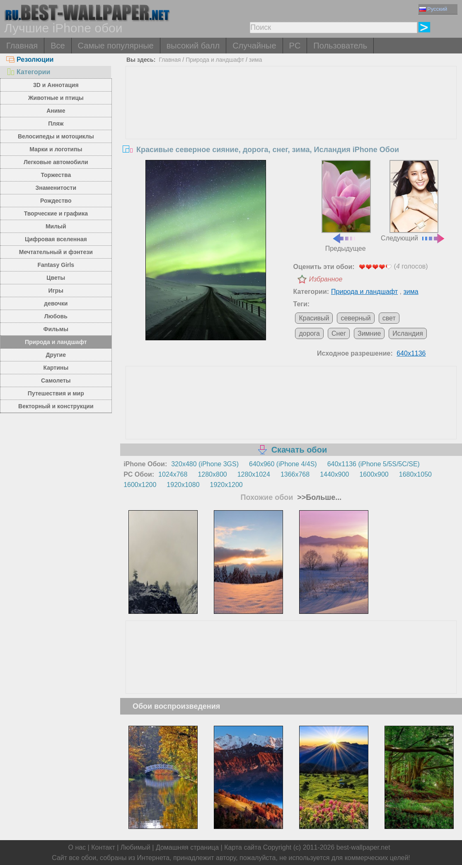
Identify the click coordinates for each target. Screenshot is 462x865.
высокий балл (193, 45)
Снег (338, 333)
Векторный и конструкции (56, 406)
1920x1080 (183, 484)
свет (389, 318)
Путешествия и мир (56, 393)
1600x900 (373, 474)
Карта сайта (242, 847)
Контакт (103, 847)
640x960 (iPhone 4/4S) (283, 464)
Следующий (413, 201)
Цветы (55, 277)
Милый (56, 226)
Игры (55, 290)
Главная (22, 45)
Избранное (325, 279)
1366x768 (295, 474)
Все (58, 45)
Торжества (56, 175)
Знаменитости (56, 187)
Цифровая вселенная (56, 239)
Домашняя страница (187, 847)
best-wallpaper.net (363, 847)
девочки (56, 303)
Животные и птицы (56, 97)
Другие (56, 354)
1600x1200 (139, 484)
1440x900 (334, 474)
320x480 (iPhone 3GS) (205, 464)
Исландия (407, 333)
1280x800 (212, 474)
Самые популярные (116, 45)
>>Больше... (318, 497)
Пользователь (340, 45)
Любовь (56, 316)
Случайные (254, 45)
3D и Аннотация (56, 85)
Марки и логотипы (55, 149)
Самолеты (56, 380)
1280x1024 (253, 474)
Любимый (135, 847)
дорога (309, 333)
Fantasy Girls (55, 265)
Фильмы (56, 329)
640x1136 (411, 353)
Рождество (55, 200)
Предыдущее (346, 206)
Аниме (55, 110)
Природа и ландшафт (56, 342)
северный (355, 318)
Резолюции (29, 59)
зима (255, 59)
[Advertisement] (291, 128)
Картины (55, 367)
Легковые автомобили (56, 162)
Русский (433, 9)
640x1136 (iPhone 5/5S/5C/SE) (373, 464)
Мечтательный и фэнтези (56, 252)
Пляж (55, 123)
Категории (28, 71)
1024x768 (172, 474)
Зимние (369, 333)
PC (295, 45)
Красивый (314, 318)
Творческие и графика (56, 213)
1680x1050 (415, 474)
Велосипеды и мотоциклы (56, 136)
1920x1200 (226, 484)
